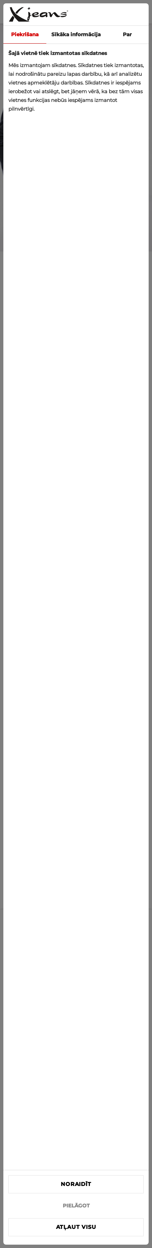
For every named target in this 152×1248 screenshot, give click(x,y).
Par (127, 34)
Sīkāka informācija (76, 34)
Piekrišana (25, 34)
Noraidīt (76, 1184)
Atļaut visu (76, 1227)
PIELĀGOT (76, 1205)
